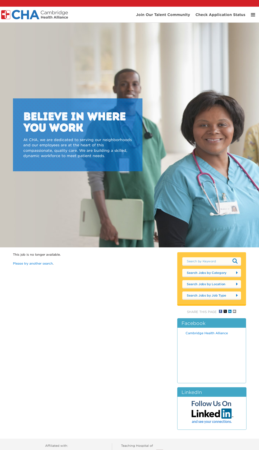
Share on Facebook (220, 311)
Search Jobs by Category (206, 272)
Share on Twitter (225, 311)
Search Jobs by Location (206, 284)
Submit (235, 261)
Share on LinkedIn (229, 311)
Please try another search (33, 263)
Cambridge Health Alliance (207, 333)
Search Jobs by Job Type (206, 295)
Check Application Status (220, 14)
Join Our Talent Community (163, 14)
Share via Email (234, 311)
